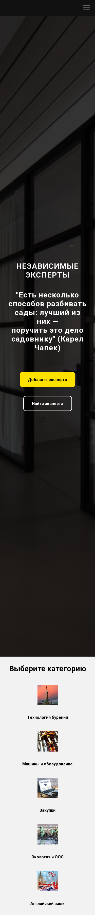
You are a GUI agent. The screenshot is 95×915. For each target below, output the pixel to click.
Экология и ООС (48, 857)
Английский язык (47, 903)
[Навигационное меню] (86, 8)
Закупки (47, 810)
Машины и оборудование (47, 764)
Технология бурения (47, 717)
